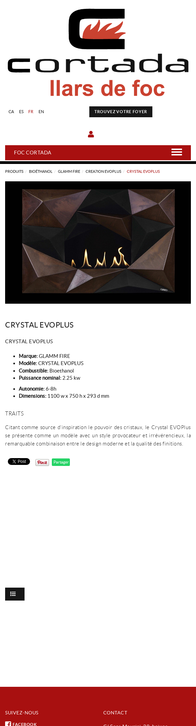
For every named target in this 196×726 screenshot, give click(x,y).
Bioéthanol (40, 171)
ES (21, 111)
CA (11, 111)
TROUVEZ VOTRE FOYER (120, 111)
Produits (14, 171)
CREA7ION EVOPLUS (103, 171)
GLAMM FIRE (69, 171)
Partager (61, 462)
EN (41, 111)
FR (31, 111)
